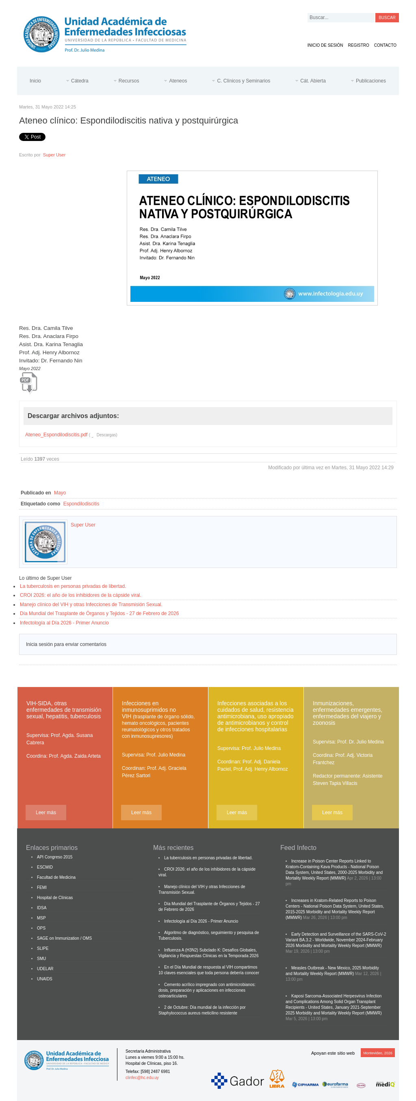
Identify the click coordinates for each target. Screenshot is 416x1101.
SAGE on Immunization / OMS (64, 938)
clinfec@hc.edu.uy (142, 1077)
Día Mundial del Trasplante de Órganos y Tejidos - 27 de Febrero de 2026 (99, 613)
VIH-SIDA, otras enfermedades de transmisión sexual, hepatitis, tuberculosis (63, 710)
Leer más (46, 812)
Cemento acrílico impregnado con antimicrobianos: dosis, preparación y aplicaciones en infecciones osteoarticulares (207, 990)
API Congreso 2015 (54, 857)
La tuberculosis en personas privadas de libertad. (73, 586)
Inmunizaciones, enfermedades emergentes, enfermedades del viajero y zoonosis (347, 713)
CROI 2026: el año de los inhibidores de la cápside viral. (80, 595)
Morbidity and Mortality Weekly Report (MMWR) (339, 945)
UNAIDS (44, 979)
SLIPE (42, 948)
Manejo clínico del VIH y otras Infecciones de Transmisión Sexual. (91, 604)
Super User (54, 154)
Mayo (60, 493)
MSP (41, 918)
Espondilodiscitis (81, 504)
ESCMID (45, 867)
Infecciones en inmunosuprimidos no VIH (158, 719)
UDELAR (45, 969)
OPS (41, 928)
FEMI (42, 887)
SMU (41, 958)
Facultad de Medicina (56, 877)
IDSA (41, 908)
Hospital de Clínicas (55, 897)
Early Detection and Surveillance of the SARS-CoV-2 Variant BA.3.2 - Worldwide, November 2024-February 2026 (336, 940)
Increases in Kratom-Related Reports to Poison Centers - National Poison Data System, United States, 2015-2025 (335, 906)
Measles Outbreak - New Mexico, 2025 (326, 968)
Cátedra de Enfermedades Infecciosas (111, 33)
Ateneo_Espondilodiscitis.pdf (56, 435)
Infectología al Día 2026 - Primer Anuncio (64, 623)
